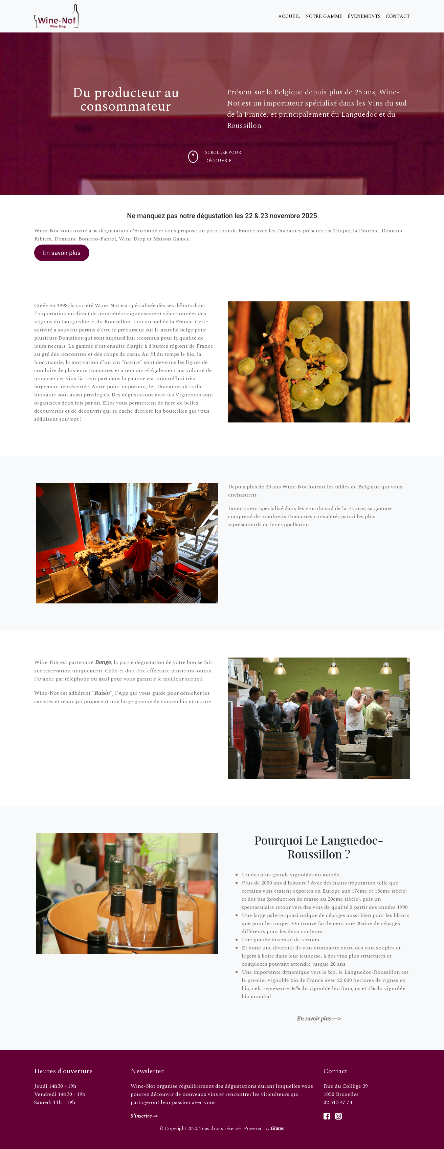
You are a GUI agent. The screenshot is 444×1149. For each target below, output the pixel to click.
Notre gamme (323, 16)
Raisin (102, 692)
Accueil (289, 16)
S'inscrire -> (144, 1116)
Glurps (277, 1128)
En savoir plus (62, 252)
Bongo (103, 662)
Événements (364, 16)
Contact (398, 16)
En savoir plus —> (319, 1018)
